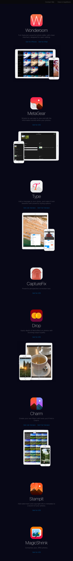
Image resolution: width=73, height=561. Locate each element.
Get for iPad (42, 42)
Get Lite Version (29, 208)
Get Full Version (43, 208)
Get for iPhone (31, 42)
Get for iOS (36, 125)
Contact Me (50, 2)
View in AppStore (65, 2)
